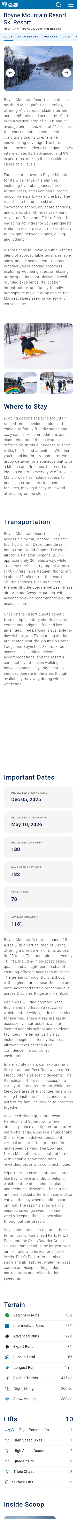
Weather (51, 36)
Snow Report (28, 36)
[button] (58, 5)
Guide (8, 36)
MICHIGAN (11, 28)
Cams (67, 36)
